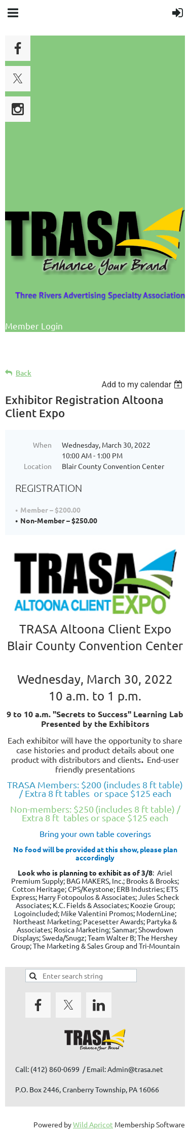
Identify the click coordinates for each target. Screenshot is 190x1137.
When (42, 444)
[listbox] (143, 384)
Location (38, 466)
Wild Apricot (93, 1124)
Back (23, 373)
